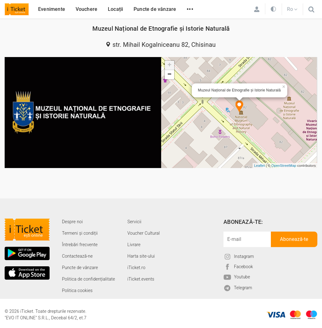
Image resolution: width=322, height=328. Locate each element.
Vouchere (87, 9)
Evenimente (51, 9)
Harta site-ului (141, 256)
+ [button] (169, 65)
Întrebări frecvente (80, 244)
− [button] (169, 74)
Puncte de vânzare (155, 9)
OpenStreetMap (283, 165)
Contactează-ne (77, 256)
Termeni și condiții (80, 233)
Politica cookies (77, 290)
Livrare (133, 244)
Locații (115, 9)
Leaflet (259, 165)
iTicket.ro (136, 267)
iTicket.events (140, 279)
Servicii (134, 221)
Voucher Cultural (143, 233)
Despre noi (72, 221)
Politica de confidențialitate (88, 279)
